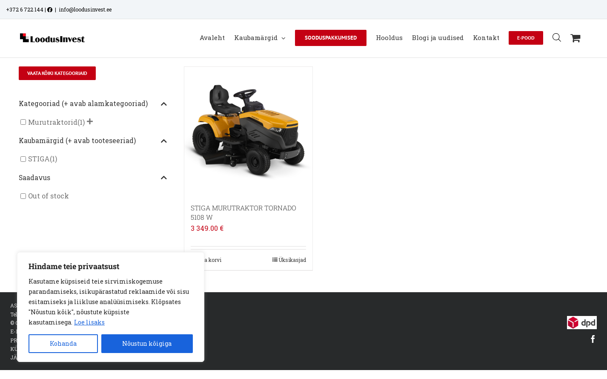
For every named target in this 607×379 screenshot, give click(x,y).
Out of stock (48, 196)
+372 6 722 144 (24, 9)
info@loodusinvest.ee (85, 9)
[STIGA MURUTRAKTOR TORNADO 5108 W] (248, 131)
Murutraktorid (52, 122)
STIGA (39, 159)
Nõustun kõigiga (147, 343)
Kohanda (63, 343)
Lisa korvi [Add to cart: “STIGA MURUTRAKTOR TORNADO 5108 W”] (209, 259)
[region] (110, 307)
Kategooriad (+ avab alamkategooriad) (93, 104)
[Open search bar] (557, 37)
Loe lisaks (89, 322)
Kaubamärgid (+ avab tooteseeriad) (93, 141)
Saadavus (93, 178)
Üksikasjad (292, 259)
